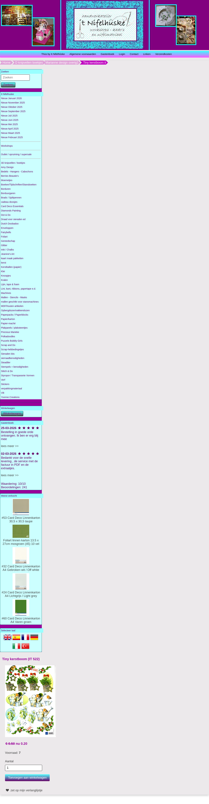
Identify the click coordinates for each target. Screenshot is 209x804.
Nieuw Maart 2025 (10, 133)
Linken (146, 54)
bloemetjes (6, 180)
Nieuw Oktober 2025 (11, 107)
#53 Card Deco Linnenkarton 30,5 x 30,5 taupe (21, 518)
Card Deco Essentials (12, 206)
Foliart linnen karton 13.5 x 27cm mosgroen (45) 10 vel (21, 540)
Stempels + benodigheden (14, 366)
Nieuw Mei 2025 (9, 124)
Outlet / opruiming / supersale (16, 154)
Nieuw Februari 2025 (12, 137)
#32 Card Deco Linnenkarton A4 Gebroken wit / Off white (21, 566)
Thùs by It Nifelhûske (53, 54)
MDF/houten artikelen (12, 306)
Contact (134, 54)
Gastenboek (107, 54)
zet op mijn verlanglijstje (23, 790)
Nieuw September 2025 (13, 111)
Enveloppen (7, 228)
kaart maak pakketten (12, 258)
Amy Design (7, 167)
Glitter (4, 245)
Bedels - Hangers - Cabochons (17, 171)
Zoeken (8, 84)
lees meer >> (10, 446)
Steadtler (5, 362)
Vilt (2, 392)
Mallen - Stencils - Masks (14, 297)
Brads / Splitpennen (11, 197)
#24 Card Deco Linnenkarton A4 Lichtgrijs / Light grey (21, 592)
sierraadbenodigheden (12, 358)
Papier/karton (8, 319)
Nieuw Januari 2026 (11, 98)
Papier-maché (8, 323)
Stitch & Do (7, 371)
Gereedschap (8, 241)
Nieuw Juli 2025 (9, 115)
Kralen (4, 280)
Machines (6, 293)
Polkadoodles (8, 336)
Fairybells (6, 232)
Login (122, 54)
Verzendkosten (163, 54)
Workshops (7, 146)
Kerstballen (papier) (11, 267)
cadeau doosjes (9, 202)
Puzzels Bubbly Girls (11, 340)
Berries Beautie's (10, 176)
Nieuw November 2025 (13, 102)
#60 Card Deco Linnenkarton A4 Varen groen (21, 618)
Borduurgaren (8, 193)
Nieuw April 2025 (10, 128)
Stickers (5, 384)
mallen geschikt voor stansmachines (20, 301)
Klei (3, 271)
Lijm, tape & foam (10, 284)
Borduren (6, 189)
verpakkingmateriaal (11, 388)
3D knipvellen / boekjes (13, 163)
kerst (3, 262)
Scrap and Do (8, 345)
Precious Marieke (10, 332)
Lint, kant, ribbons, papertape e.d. (18, 288)
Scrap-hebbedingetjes (12, 349)
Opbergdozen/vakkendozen (15, 310)
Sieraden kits (8, 353)
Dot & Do (6, 215)
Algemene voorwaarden (83, 54)
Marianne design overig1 (61, 62)
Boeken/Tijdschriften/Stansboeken (18, 184)
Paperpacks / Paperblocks (14, 314)
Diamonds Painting (11, 210)
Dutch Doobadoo (10, 223)
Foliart (4, 236)
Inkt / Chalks (7, 249)
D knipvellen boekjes (29, 62)
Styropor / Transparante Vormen (17, 375)
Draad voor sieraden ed (13, 219)
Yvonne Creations (10, 397)
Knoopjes (6, 275)
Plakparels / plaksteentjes (14, 327)
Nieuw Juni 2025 (9, 120)
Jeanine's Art (7, 254)
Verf (3, 379)
